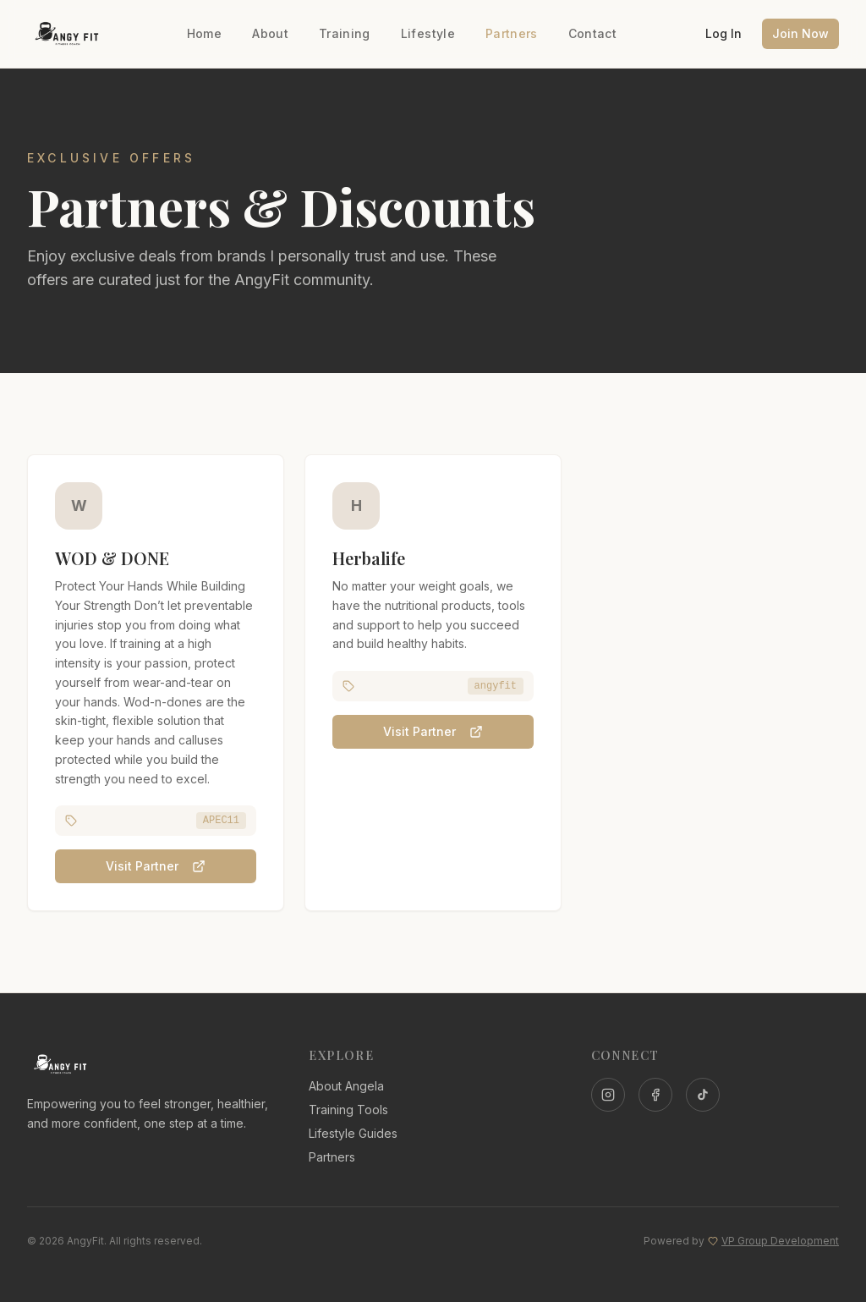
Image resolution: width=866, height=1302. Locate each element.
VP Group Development (780, 1240)
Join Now (800, 33)
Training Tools (348, 1109)
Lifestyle (428, 33)
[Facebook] (655, 1095)
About (270, 33)
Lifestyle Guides (353, 1133)
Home (204, 33)
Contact (592, 33)
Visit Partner (156, 867)
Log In (723, 33)
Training (344, 33)
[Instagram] (608, 1095)
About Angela (346, 1086)
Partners (511, 33)
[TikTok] (703, 1095)
